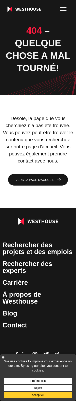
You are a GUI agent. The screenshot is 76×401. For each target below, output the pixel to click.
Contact (14, 325)
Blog (9, 313)
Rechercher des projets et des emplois (37, 248)
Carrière (15, 282)
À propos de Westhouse (21, 298)
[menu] (63, 9)
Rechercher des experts (27, 267)
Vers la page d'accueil (34, 180)
